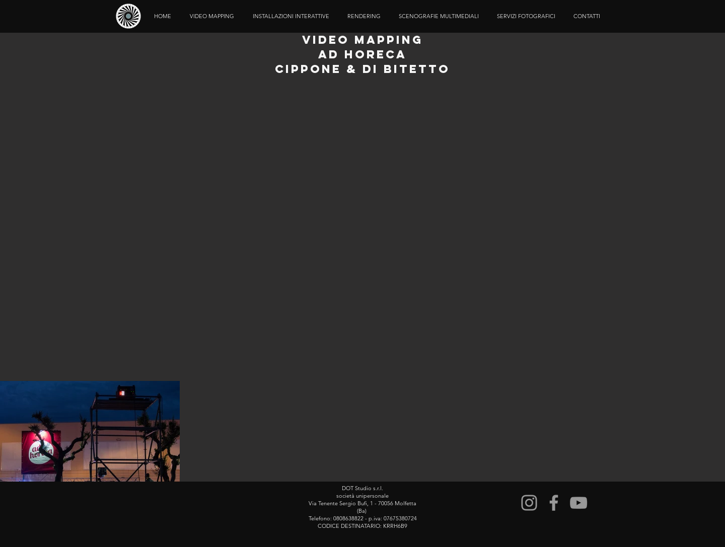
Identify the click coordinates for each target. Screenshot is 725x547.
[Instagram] (529, 502)
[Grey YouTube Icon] (578, 502)
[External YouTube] (362, 230)
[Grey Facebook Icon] (553, 502)
